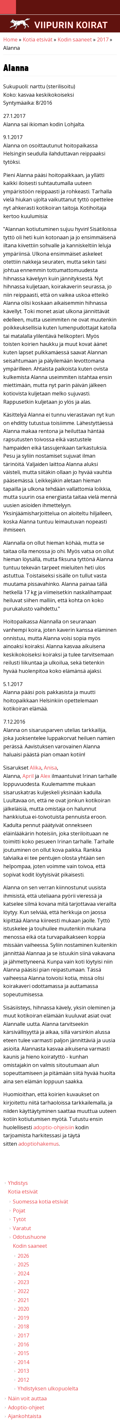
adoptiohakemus (38, 1143)
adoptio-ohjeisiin (53, 1127)
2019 (23, 1317)
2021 (23, 1300)
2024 (23, 1273)
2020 (23, 1308)
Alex (45, 776)
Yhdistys (18, 1182)
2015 (23, 1353)
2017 (102, 39)
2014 (23, 1362)
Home (10, 39)
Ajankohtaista (24, 1416)
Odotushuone (29, 1236)
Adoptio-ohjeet (26, 1407)
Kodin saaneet (75, 39)
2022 (23, 1291)
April (28, 776)
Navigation (8, 7)
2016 (23, 1344)
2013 (23, 1370)
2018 (23, 1326)
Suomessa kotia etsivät (40, 1201)
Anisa (50, 767)
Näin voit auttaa (27, 1398)
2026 (23, 1255)
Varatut (22, 1228)
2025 (23, 1264)
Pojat (19, 1210)
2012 (23, 1379)
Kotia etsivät (37, 39)
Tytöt (19, 1219)
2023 (23, 1282)
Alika (35, 767)
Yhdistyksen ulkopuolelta (48, 1388)
